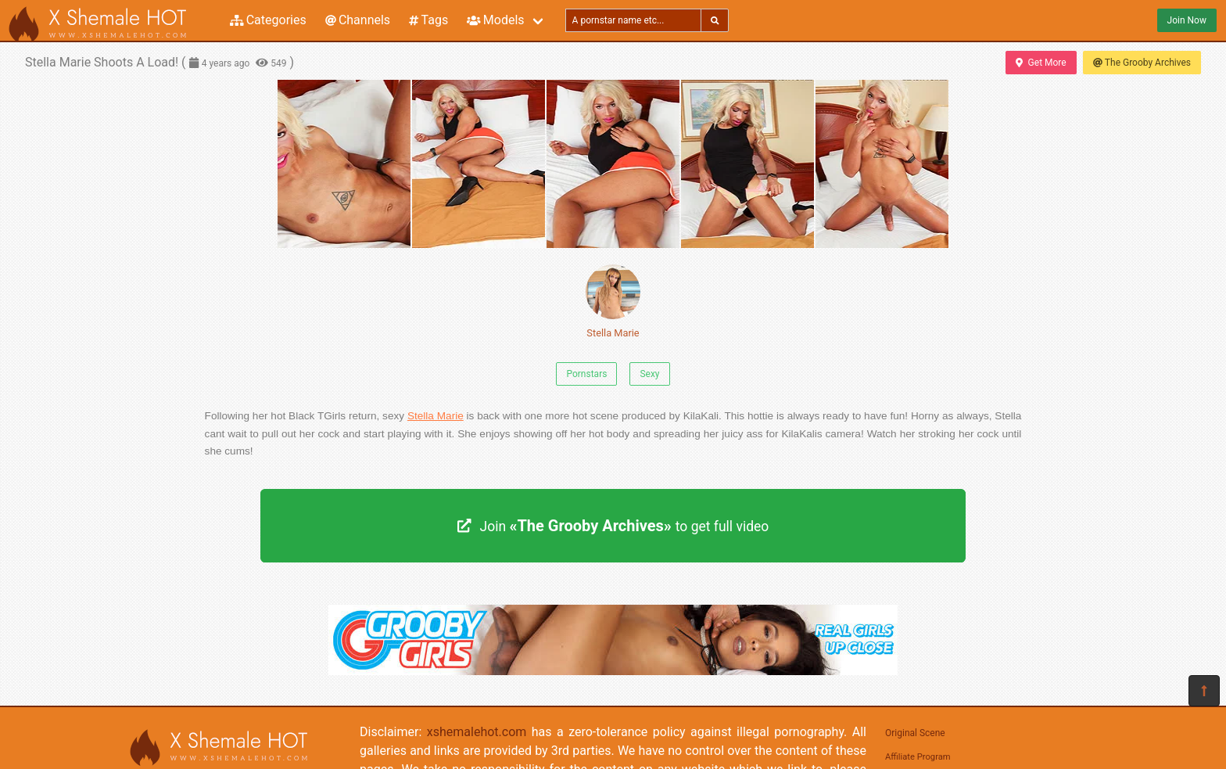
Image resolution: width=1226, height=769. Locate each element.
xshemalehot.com (477, 731)
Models (495, 20)
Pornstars (586, 373)
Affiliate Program (918, 757)
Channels (357, 20)
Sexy (649, 373)
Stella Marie (613, 301)
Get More (1041, 62)
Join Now (1186, 20)
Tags (428, 20)
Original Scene (915, 733)
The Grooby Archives (1142, 62)
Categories (268, 20)
